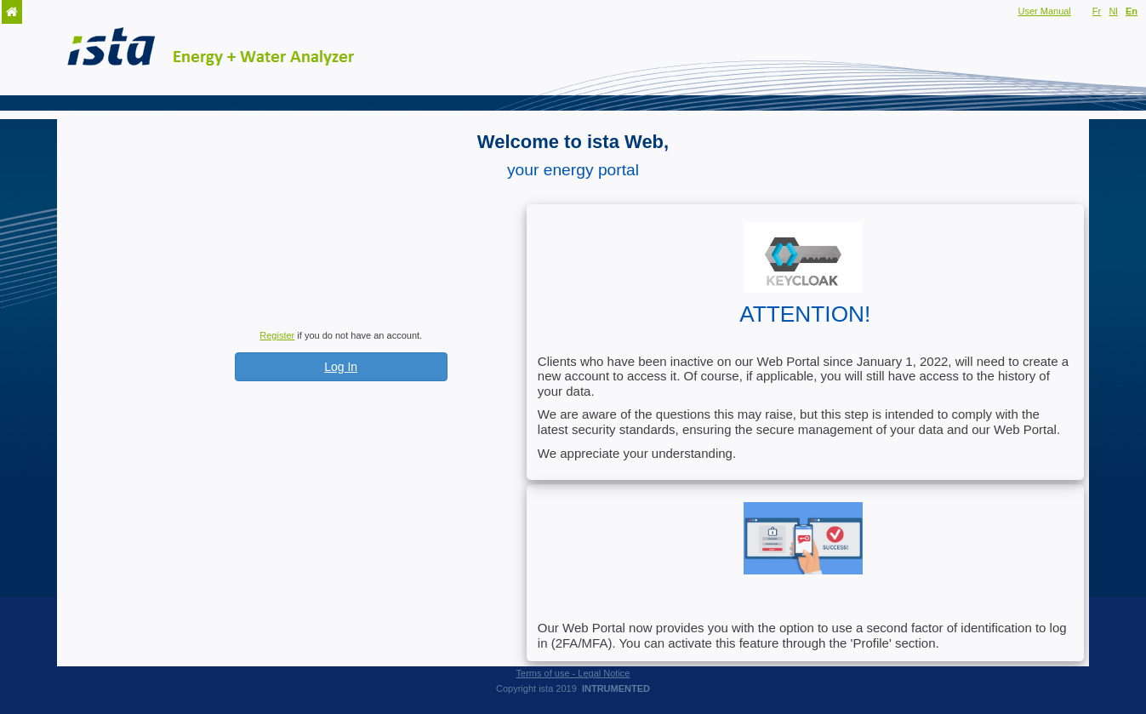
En (1131, 11)
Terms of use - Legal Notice (573, 673)
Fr (1096, 11)
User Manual (1044, 11)
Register (276, 335)
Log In (340, 367)
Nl (1113, 11)
